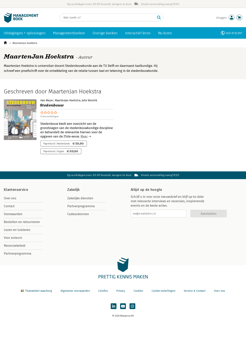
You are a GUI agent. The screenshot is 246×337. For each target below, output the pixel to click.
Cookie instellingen (163, 291)
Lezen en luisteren (17, 230)
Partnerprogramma (17, 253)
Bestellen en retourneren (22, 222)
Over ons (10, 198)
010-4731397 (234, 33)
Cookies (138, 291)
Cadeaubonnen (78, 214)
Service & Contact (194, 291)
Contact (9, 206)
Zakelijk (73, 190)
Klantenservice (16, 190)
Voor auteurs (13, 238)
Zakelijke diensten (80, 198)
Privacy (120, 291)
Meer (84, 136)
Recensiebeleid (14, 245)
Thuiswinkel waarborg (37, 291)
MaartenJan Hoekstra (24, 43)
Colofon (103, 291)
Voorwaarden (13, 214)
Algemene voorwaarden (75, 291)
